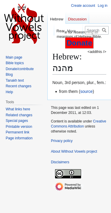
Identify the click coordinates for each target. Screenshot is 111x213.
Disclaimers (60, 162)
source (86, 91)
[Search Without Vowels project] (97, 30)
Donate (79, 43)
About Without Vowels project (74, 151)
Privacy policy (62, 141)
